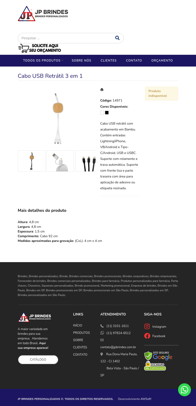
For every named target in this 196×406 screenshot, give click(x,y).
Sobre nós (81, 61)
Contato (134, 61)
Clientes (109, 61)
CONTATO (80, 355)
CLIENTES (80, 347)
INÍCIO (77, 325)
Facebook (158, 336)
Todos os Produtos (41, 61)
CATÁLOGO (38, 360)
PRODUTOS (81, 333)
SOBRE (78, 340)
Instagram (159, 327)
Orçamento (162, 61)
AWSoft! (146, 399)
